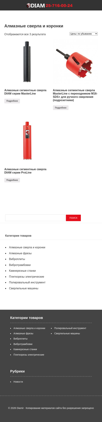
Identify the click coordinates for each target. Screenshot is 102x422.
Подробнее (12, 101)
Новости (18, 381)
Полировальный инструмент (27, 282)
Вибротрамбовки (20, 264)
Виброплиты (17, 259)
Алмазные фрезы (20, 253)
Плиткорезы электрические (26, 276)
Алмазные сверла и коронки (27, 247)
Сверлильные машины (23, 288)
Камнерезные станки (22, 270)
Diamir (51, 5)
